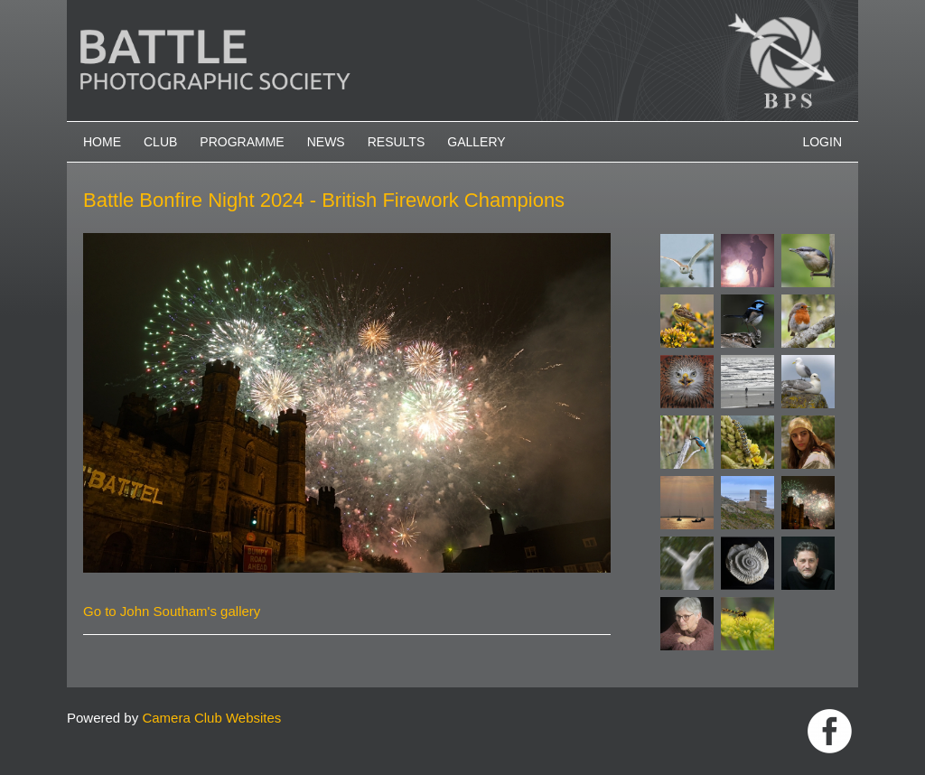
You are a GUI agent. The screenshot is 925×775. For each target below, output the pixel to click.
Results (396, 142)
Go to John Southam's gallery (171, 611)
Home (102, 142)
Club (160, 142)
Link (830, 731)
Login (822, 142)
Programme (242, 142)
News (326, 142)
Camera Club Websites (211, 717)
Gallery (476, 142)
